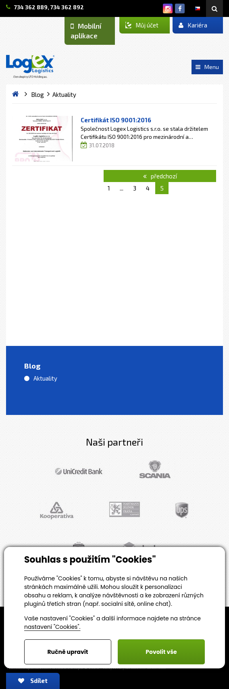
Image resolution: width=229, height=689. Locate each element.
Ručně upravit (67, 652)
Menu (207, 66)
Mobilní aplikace (86, 31)
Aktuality (45, 378)
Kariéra (193, 25)
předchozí (160, 176)
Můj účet (141, 25)
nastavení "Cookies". (52, 627)
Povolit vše (161, 652)
